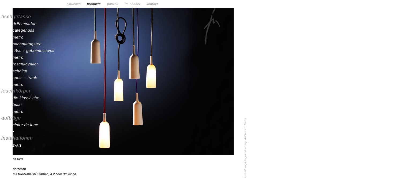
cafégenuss (23, 30)
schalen (20, 71)
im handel (135, 4)
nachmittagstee (27, 44)
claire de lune (25, 125)
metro (18, 37)
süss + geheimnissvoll (33, 50)
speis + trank (25, 77)
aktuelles (76, 4)
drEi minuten (25, 23)
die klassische (26, 97)
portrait (115, 4)
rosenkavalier (25, 64)
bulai (17, 104)
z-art (17, 145)
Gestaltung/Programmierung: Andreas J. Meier (245, 148)
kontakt (152, 4)
